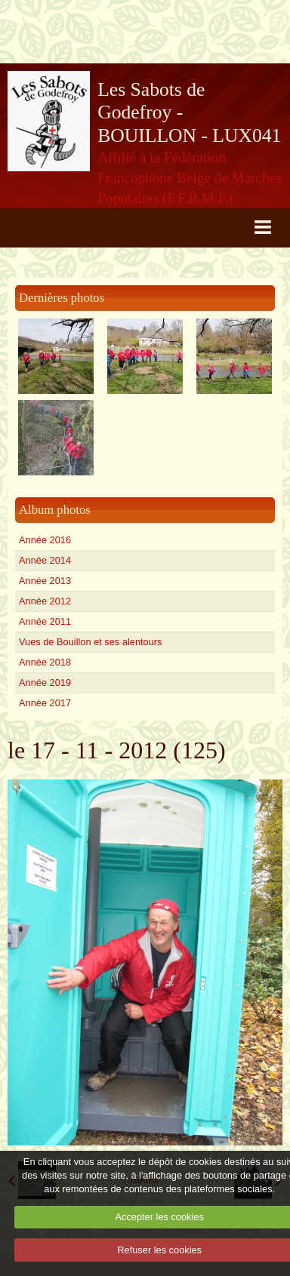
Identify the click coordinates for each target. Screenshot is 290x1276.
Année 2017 (45, 703)
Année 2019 (45, 682)
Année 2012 (45, 601)
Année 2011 (45, 621)
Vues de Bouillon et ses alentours (90, 641)
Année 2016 (45, 540)
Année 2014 (45, 560)
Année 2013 (45, 580)
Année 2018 (45, 662)
